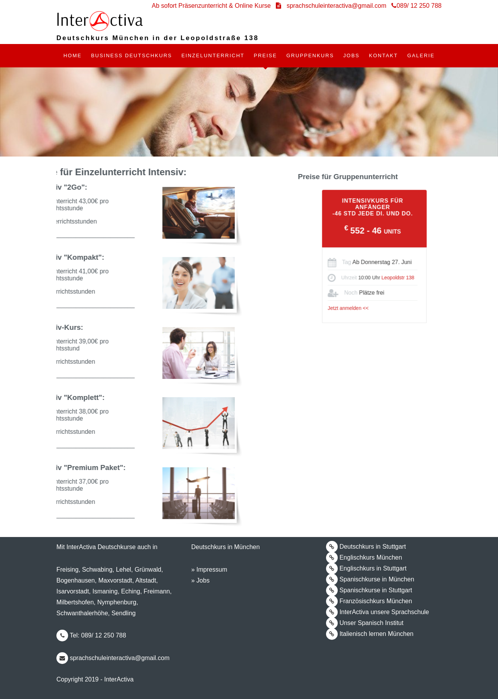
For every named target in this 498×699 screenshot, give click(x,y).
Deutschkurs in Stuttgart (366, 546)
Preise (265, 55)
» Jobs (200, 580)
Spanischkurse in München (370, 579)
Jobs (351, 55)
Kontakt (383, 55)
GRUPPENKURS (310, 55)
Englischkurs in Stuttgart (366, 568)
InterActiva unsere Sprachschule (377, 611)
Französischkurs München (369, 600)
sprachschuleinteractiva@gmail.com (113, 657)
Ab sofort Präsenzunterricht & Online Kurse (212, 5)
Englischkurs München (364, 557)
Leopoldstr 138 (407, 276)
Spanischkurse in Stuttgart (369, 590)
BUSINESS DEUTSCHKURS (131, 55)
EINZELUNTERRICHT (212, 55)
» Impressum (209, 569)
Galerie (421, 55)
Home (72, 55)
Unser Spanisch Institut (364, 622)
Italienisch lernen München (370, 633)
